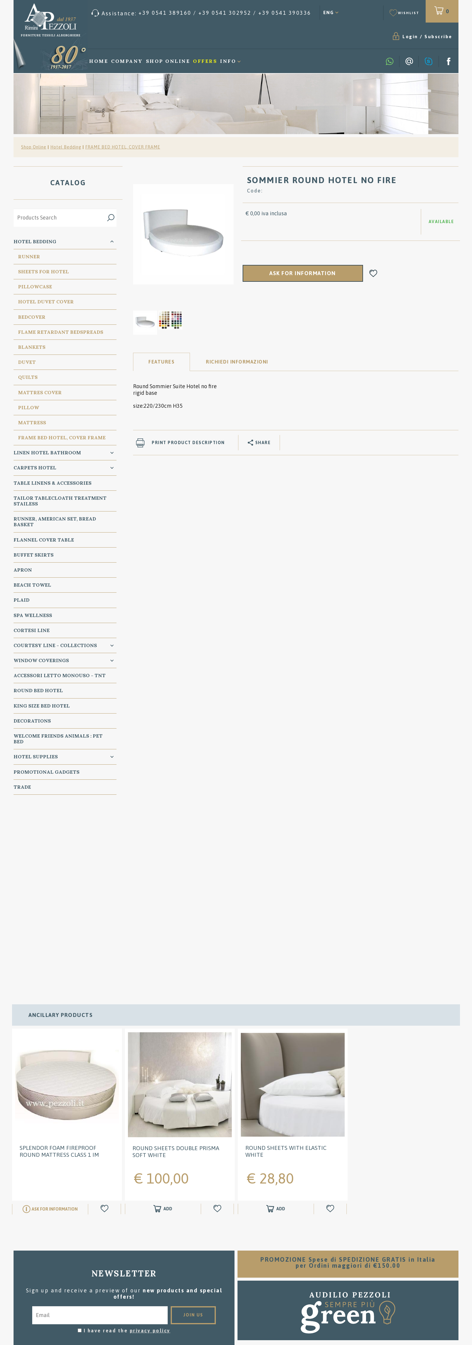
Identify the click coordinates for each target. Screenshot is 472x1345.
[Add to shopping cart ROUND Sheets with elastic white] (276, 1023)
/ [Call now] (385, 1295)
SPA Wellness (33, 615)
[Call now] (201, 13)
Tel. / (87, 1269)
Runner (29, 256)
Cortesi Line (32, 630)
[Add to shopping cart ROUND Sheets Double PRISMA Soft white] (163, 1023)
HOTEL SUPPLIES (36, 757)
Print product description (188, 442)
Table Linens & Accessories (53, 483)
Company (127, 61)
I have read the (127, 1145)
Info (228, 61)
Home (98, 61)
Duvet (27, 362)
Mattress (32, 422)
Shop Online (168, 61)
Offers (205, 61)
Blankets (31, 347)
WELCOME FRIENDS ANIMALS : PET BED (58, 739)
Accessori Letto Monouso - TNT (60, 675)
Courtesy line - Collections (55, 645)
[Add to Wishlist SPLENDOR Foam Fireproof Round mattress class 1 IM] (105, 1023)
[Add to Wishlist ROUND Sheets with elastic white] (331, 1023)
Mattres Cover (40, 392)
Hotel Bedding (65, 147)
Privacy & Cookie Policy (50, 1284)
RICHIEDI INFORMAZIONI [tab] (237, 361)
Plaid (22, 600)
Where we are (236, 1265)
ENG (328, 12)
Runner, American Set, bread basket (55, 521)
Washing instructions (236, 1256)
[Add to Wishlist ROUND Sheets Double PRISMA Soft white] (218, 1023)
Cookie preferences (111, 1284)
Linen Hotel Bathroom (47, 453)
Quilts (28, 377)
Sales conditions (236, 1247)
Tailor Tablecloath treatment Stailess (60, 501)
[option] (183, 234)
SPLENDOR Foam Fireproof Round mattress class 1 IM (59, 966)
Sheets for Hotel (43, 272)
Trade (22, 787)
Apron (23, 570)
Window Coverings (41, 660)
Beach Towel (32, 585)
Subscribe (438, 36)
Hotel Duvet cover (46, 302)
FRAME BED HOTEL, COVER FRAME (122, 147)
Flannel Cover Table (44, 540)
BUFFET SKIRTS (34, 555)
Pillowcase (35, 287)
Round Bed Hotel (38, 690)
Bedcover (31, 317)
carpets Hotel (35, 468)
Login (410, 36)
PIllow (28, 407)
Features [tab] (161, 361)
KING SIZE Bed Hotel (42, 706)
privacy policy (150, 1145)
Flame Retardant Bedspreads (60, 332)
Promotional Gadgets (46, 772)
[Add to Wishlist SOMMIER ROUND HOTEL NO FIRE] (373, 274)
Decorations (32, 721)
